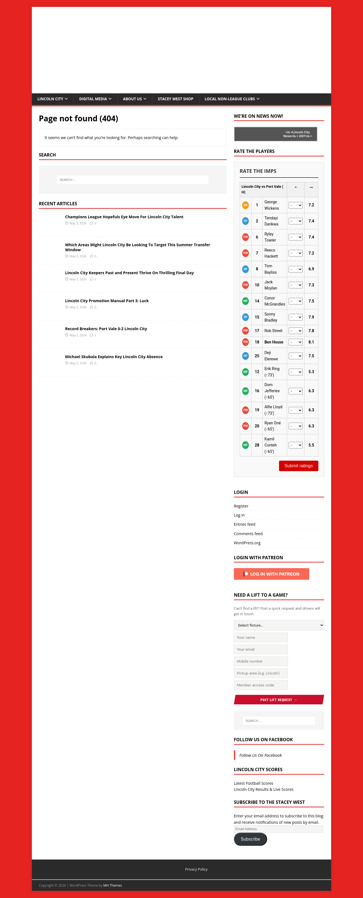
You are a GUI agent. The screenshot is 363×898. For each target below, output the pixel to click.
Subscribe (250, 839)
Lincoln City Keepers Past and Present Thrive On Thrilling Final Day (129, 273)
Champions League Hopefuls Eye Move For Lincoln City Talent (124, 217)
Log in (239, 515)
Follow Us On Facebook (263, 740)
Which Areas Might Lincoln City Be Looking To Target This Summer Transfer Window (137, 247)
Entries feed (244, 524)
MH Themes (112, 885)
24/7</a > (305, 136)
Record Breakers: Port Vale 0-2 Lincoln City (106, 329)
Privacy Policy (196, 869)
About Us (135, 99)
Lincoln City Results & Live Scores (263, 789)
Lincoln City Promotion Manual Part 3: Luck (107, 301)
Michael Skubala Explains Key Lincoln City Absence (114, 357)
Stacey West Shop (179, 99)
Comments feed (248, 534)
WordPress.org (247, 543)
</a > (288, 132)
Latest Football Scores (253, 783)
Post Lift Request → (279, 699)
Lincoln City (50, 99)
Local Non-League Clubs (236, 99)
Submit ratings (299, 466)
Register (241, 506)
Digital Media (94, 99)
